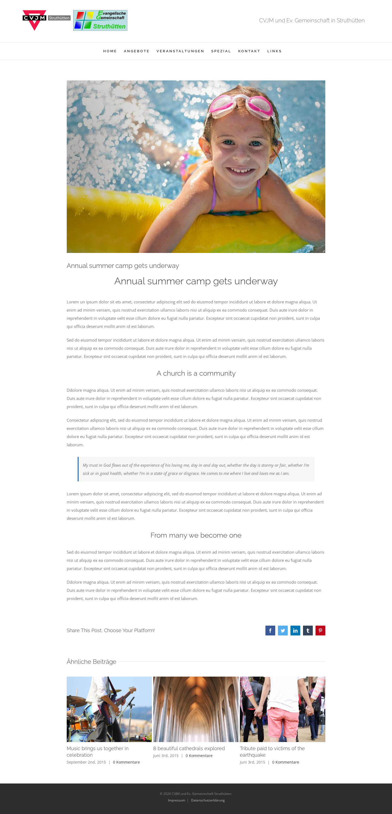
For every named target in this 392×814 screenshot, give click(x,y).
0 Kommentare (126, 762)
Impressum (176, 800)
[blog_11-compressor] (196, 166)
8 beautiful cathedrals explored (189, 748)
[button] (71, 721)
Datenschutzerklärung (208, 800)
